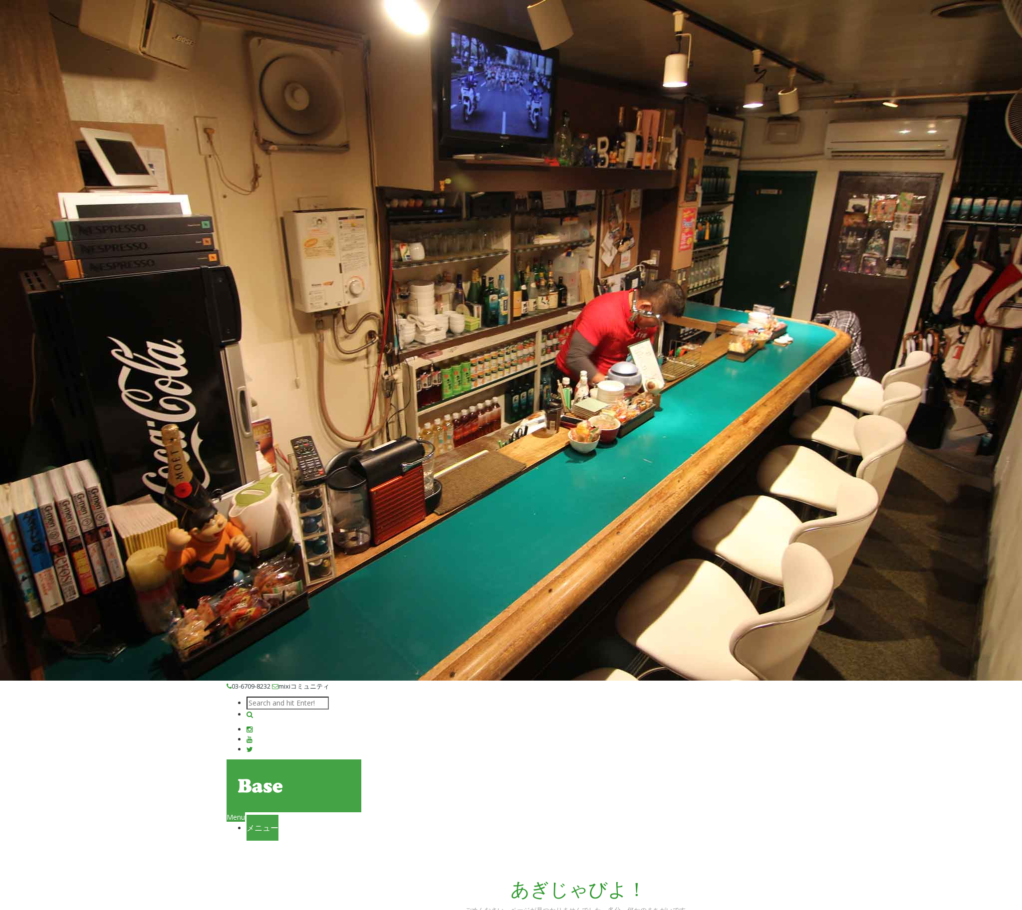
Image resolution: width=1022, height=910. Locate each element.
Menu (236, 817)
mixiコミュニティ (300, 686)
